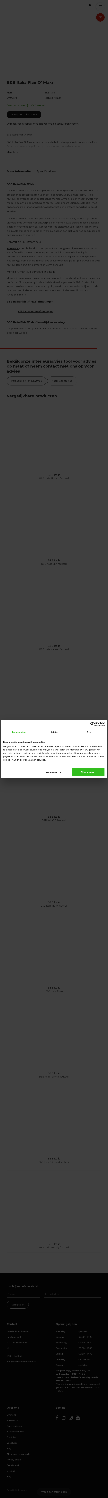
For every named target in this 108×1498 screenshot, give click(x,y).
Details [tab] (54, 732)
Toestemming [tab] (19, 732)
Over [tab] (89, 732)
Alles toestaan (88, 772)
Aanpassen (53, 772)
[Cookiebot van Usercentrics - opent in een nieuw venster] (92, 724)
